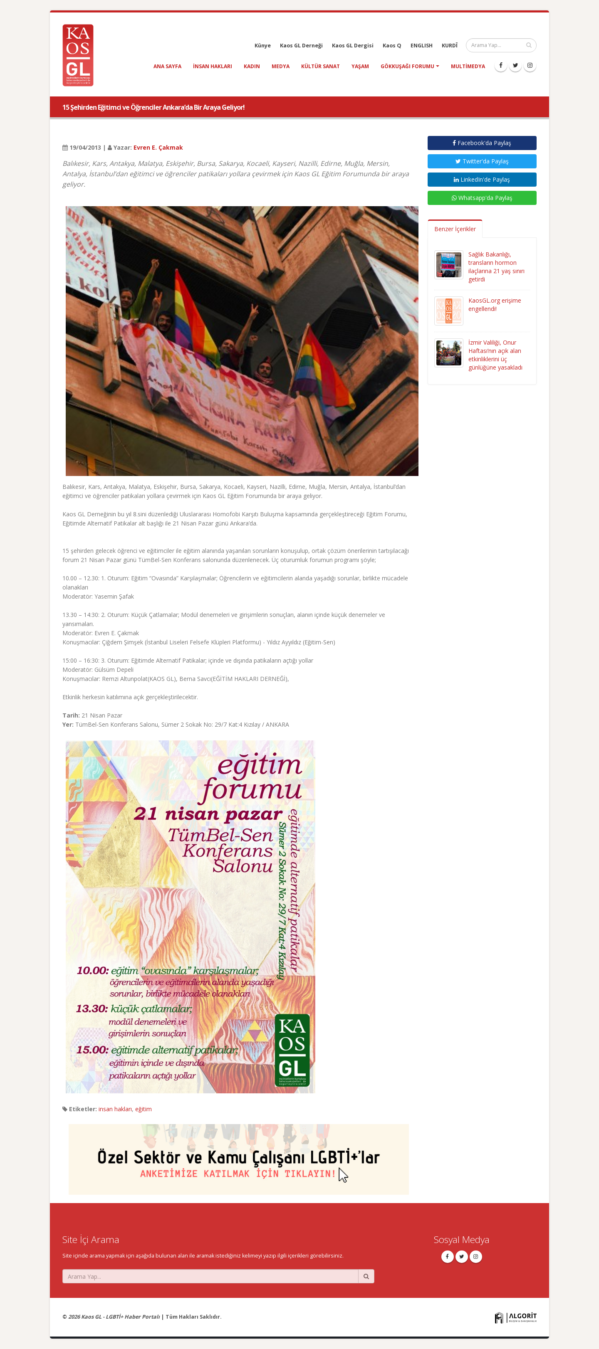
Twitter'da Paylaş (482, 161)
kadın (252, 66)
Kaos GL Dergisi (353, 45)
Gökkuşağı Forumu (407, 66)
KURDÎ (450, 45)
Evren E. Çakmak (158, 147)
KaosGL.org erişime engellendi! (494, 304)
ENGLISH (422, 45)
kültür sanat (320, 66)
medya (281, 66)
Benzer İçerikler (455, 229)
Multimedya (468, 66)
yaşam (360, 66)
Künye (263, 45)
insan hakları (212, 66)
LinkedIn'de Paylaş (482, 179)
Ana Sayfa (167, 66)
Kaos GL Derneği (301, 45)
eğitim (143, 1109)
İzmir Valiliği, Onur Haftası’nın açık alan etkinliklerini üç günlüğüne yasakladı (495, 354)
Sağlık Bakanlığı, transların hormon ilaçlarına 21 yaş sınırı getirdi (496, 266)
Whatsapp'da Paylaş (482, 198)
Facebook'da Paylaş (482, 143)
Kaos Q (392, 45)
